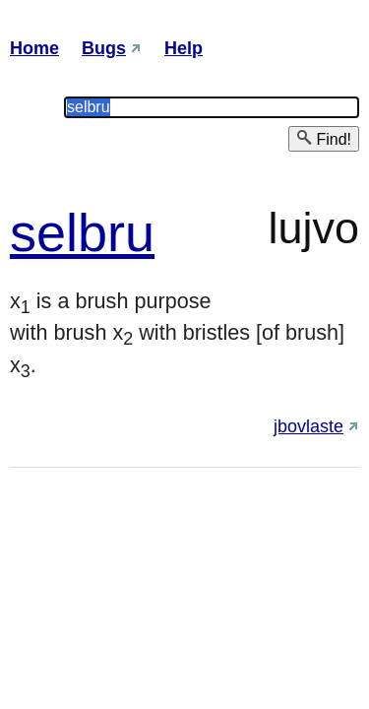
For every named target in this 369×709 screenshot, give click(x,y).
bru (116, 232)
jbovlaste (308, 426)
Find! (323, 138)
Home (34, 48)
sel (44, 232)
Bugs (104, 48)
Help (183, 48)
